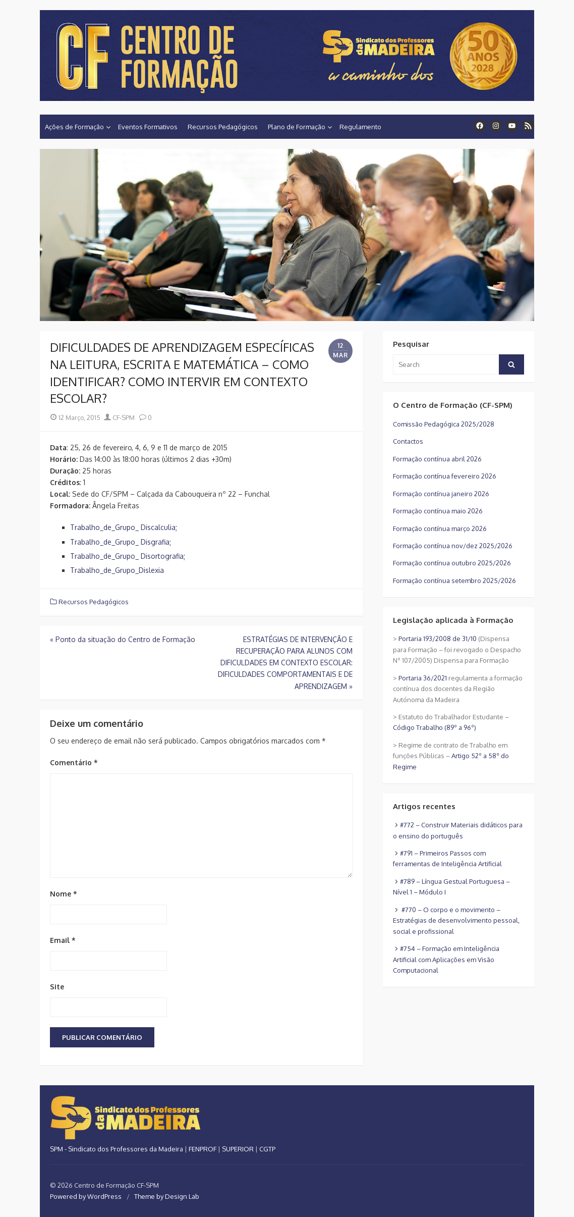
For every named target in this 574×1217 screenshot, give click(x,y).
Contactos (408, 441)
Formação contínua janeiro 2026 (441, 494)
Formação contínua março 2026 (440, 528)
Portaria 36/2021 (422, 678)
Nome (63, 893)
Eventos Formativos (148, 127)
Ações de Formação (74, 127)
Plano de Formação (296, 127)
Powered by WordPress (86, 1196)
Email (63, 940)
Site (57, 986)
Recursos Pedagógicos (223, 127)
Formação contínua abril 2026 (437, 459)
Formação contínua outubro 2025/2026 (452, 563)
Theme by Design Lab (166, 1196)
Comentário (74, 762)
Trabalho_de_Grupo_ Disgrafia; (120, 542)
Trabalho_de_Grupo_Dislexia (117, 570)
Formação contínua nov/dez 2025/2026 (452, 546)
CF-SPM (119, 417)
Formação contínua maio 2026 (438, 511)
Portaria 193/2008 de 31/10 (437, 638)
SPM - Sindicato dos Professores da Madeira (116, 1149)
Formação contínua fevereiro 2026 (444, 476)
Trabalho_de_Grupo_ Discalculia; (123, 527)
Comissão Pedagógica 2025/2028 (443, 424)
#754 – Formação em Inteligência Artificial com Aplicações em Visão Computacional (446, 959)
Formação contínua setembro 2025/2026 (454, 580)
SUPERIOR (238, 1149)
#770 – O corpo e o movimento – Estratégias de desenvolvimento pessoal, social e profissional (456, 920)
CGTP (267, 1149)
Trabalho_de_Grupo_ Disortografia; (127, 556)
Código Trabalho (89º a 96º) (434, 727)
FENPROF (202, 1149)
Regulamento (360, 127)
